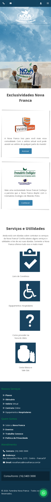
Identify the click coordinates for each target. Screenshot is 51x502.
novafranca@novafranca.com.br (11, 4)
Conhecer (25, 203)
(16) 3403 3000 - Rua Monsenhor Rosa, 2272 (4, 4)
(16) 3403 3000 (15, 451)
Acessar (25, 151)
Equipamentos (18, 412)
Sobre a (15, 425)
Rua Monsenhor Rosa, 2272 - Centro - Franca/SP (24, 457)
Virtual (11, 403)
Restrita (41, 4)
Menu (47, 4)
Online (12, 408)
